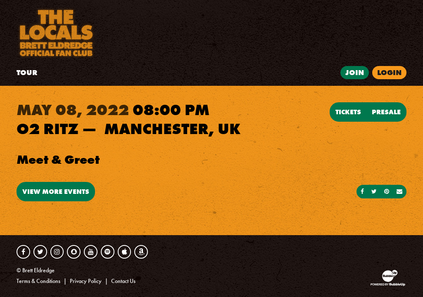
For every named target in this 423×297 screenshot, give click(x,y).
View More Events (55, 191)
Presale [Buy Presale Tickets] (386, 112)
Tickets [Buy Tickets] (348, 112)
